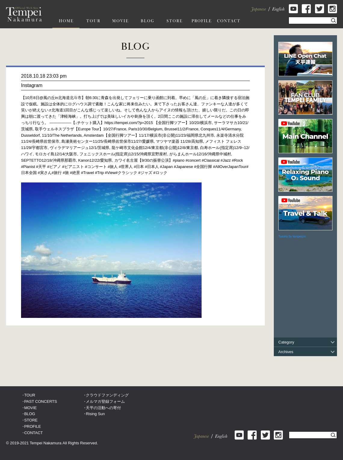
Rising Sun (95, 414)
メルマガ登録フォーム (105, 401)
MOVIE (30, 408)
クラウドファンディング (107, 395)
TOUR (29, 395)
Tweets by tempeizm (292, 236)
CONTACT (33, 432)
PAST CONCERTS (40, 401)
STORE (31, 420)
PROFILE (32, 426)
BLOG (29, 414)
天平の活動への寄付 (103, 408)
